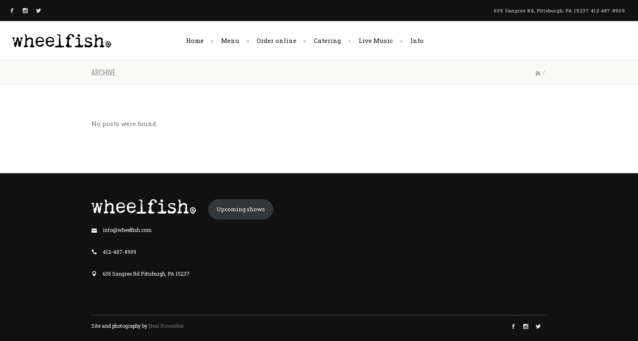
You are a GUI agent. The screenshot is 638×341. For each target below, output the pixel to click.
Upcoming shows (241, 209)
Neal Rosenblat (166, 325)
